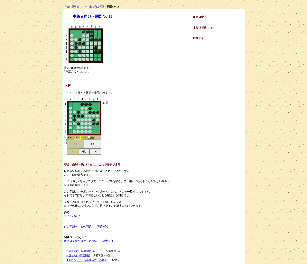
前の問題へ (71, 226)
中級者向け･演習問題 (78, 255)
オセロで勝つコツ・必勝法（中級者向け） (90, 240)
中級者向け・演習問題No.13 (82, 250)
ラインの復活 (72, 215)
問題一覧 (102, 226)
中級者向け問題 (96, 6)
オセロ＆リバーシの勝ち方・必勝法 (86, 260)
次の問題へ (87, 226)
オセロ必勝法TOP (74, 6)
